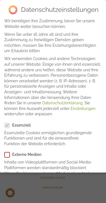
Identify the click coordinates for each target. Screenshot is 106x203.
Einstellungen (82, 106)
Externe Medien (25, 152)
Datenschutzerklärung (62, 100)
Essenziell (20, 123)
